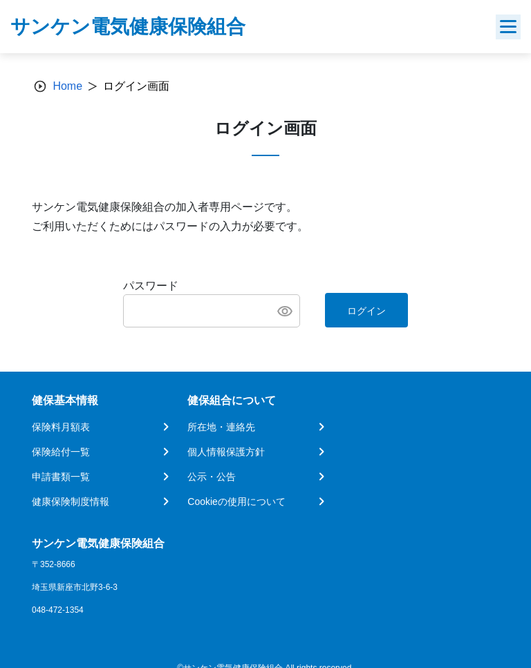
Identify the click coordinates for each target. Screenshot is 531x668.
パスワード (150, 286)
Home (67, 86)
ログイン (366, 310)
